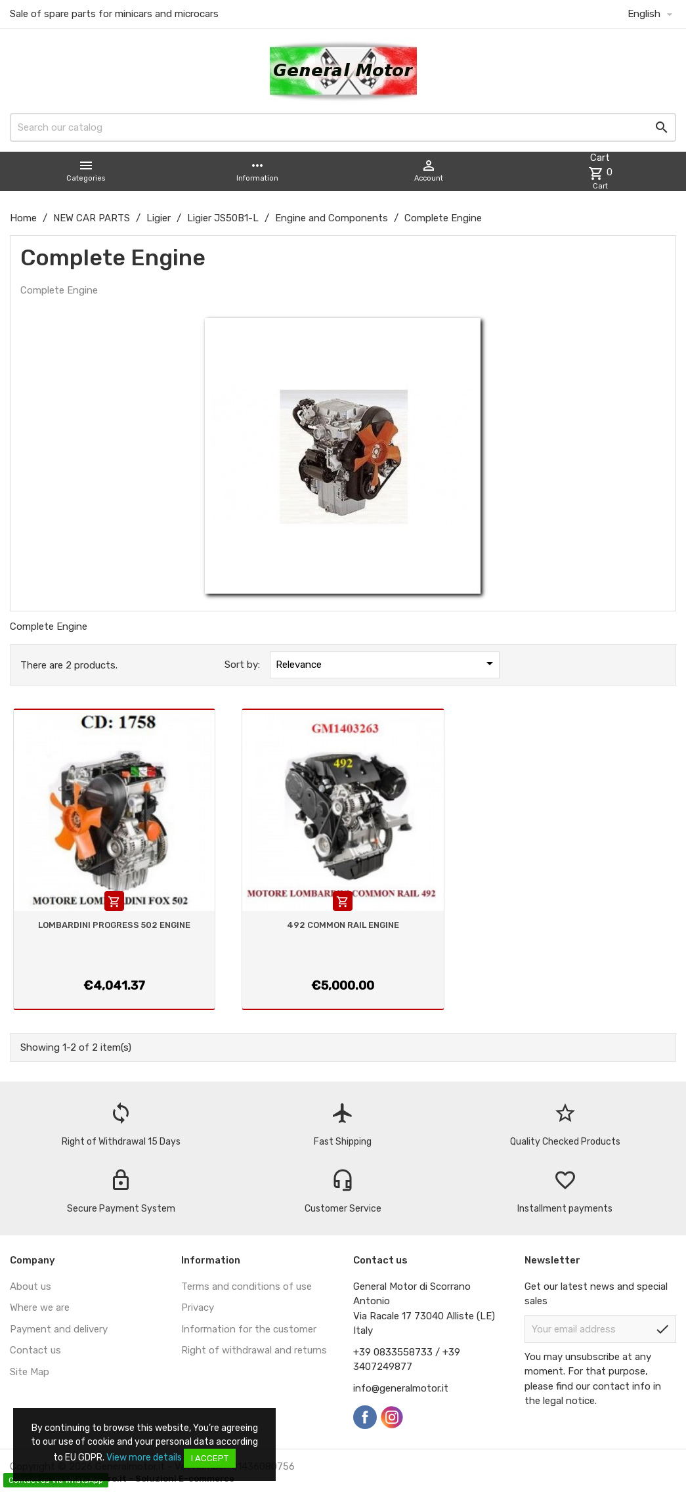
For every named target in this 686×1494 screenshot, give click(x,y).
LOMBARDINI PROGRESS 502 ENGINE (114, 925)
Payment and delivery (59, 1329)
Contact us (35, 1350)
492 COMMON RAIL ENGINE (343, 925)
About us (30, 1286)
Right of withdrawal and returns (254, 1350)
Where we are (40, 1307)
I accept (209, 1458)
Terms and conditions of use (246, 1286)
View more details (144, 1457)
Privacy (197, 1307)
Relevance (387, 663)
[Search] (343, 127)
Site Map (29, 1372)
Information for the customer (248, 1329)
